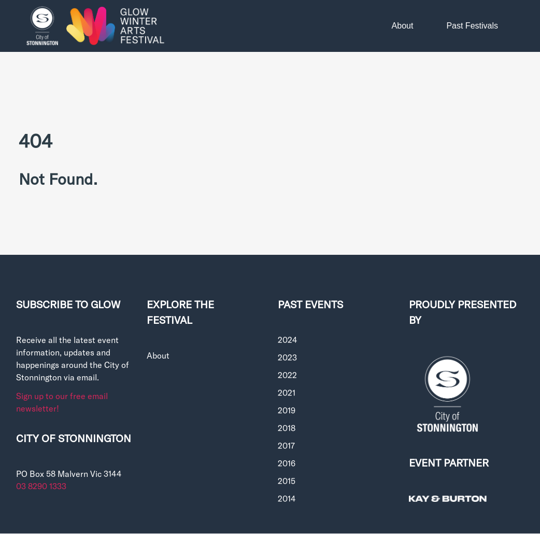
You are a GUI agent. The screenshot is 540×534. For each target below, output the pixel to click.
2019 (286, 410)
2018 (286, 428)
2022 (287, 375)
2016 (286, 463)
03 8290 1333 (41, 486)
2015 (286, 481)
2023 (287, 357)
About (403, 25)
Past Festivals (472, 25)
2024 (287, 340)
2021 (286, 393)
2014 (286, 498)
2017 (286, 445)
